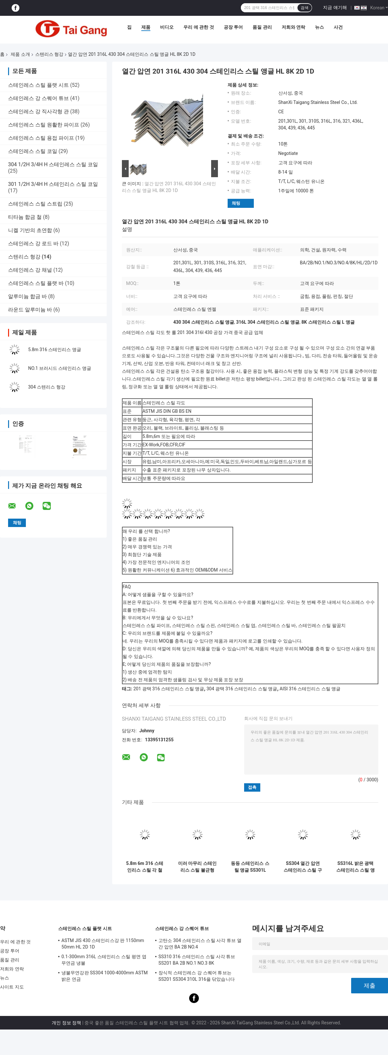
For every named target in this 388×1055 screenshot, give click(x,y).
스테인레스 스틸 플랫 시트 (38, 85)
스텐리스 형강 (49, 54)
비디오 (167, 27)
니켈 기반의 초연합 (30, 230)
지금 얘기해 (335, 7)
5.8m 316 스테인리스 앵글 (54, 349)
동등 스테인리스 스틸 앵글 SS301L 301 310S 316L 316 (250, 867)
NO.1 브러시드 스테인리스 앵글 (59, 368)
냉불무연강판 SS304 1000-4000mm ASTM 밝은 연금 (104, 976)
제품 (145, 27)
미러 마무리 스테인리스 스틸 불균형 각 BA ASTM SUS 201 (197, 867)
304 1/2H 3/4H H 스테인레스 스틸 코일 (53, 164)
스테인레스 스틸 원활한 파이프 (43, 125)
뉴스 (319, 27)
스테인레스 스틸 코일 (32, 151)
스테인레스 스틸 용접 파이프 (41, 138)
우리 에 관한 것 (198, 27)
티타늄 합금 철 (25, 217)
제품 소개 (20, 54)
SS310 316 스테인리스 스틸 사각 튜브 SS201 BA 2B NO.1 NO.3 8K (196, 960)
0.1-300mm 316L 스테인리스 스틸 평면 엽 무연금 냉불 (103, 960)
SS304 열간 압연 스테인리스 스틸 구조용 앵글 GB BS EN (303, 867)
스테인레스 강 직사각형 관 (38, 111)
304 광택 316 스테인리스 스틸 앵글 (242, 688)
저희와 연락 (293, 27)
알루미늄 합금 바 (27, 296)
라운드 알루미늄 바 (30, 310)
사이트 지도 (12, 986)
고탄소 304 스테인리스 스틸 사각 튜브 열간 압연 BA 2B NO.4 (200, 943)
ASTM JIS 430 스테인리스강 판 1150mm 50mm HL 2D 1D (102, 943)
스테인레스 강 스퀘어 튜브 (38, 98)
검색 (304, 7)
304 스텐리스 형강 (46, 387)
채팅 (236, 203)
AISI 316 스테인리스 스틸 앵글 (310, 688)
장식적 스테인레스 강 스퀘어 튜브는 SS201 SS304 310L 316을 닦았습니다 (196, 976)
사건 (338, 27)
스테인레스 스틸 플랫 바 (36, 283)
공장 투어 (233, 27)
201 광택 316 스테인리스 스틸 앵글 (168, 688)
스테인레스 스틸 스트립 (35, 204)
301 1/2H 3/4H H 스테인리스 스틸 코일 (53, 184)
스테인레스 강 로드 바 (33, 243)
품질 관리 (262, 27)
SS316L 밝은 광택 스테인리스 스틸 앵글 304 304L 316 (355, 867)
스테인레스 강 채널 (30, 270)
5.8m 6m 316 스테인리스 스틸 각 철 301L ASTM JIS (144, 867)
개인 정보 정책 (66, 1022)
